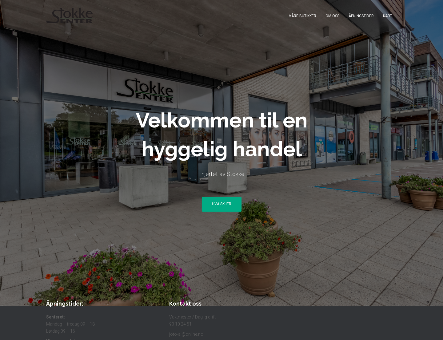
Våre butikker (302, 16)
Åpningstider (361, 16)
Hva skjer (221, 204)
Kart (387, 16)
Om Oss (332, 16)
